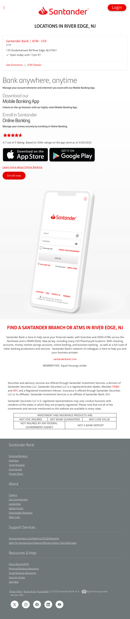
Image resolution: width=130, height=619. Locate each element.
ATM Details (34, 65)
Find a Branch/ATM (19, 564)
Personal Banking (18, 456)
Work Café (14, 517)
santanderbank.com (65, 359)
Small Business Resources (22, 573)
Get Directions (14, 65)
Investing (14, 460)
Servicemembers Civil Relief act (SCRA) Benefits (34, 538)
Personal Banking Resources (24, 568)
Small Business (17, 465)
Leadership (15, 504)
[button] (117, 7)
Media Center (16, 508)
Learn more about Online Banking (22, 167)
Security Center (17, 577)
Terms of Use (30, 591)
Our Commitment (18, 499)
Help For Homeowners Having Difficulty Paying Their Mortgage (42, 543)
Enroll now (14, 175)
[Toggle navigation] (4, 8)
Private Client (16, 474)
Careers (13, 495)
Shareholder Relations (20, 513)
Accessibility (43, 591)
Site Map (14, 582)
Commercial (15, 469)
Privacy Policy (15, 591)
